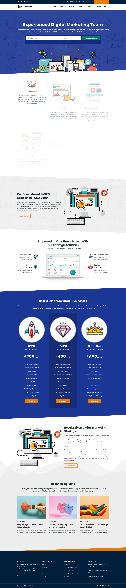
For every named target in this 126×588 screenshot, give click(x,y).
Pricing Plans (44, 577)
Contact (88, 7)
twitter (21, 1)
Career (42, 571)
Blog (80, 7)
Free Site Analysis (101, 1)
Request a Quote (101, 7)
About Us (43, 564)
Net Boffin (31, 586)
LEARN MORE (31, 401)
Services (71, 7)
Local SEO (67, 564)
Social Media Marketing (70, 567)
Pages (61, 7)
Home (54, 7)
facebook (18, 1)
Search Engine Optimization (72, 574)
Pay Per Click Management (71, 571)
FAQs (42, 574)
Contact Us (44, 567)
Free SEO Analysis (69, 577)
